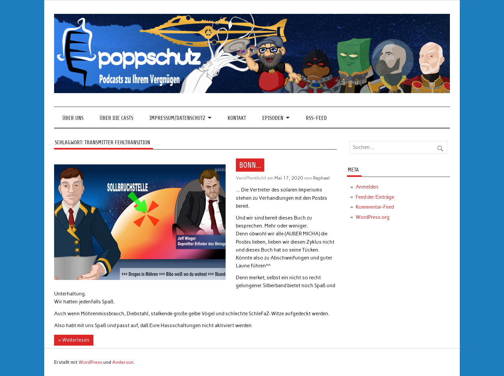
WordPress (90, 362)
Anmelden (367, 187)
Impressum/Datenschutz (177, 118)
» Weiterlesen (73, 340)
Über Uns (72, 118)
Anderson (123, 362)
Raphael (321, 178)
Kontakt (237, 118)
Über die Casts (116, 118)
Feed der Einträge (375, 197)
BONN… (250, 165)
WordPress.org (373, 217)
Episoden (272, 118)
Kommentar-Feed (375, 207)
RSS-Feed (316, 118)
